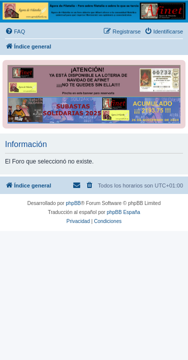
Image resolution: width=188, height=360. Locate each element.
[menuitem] (15, 32)
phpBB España (123, 212)
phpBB (73, 203)
